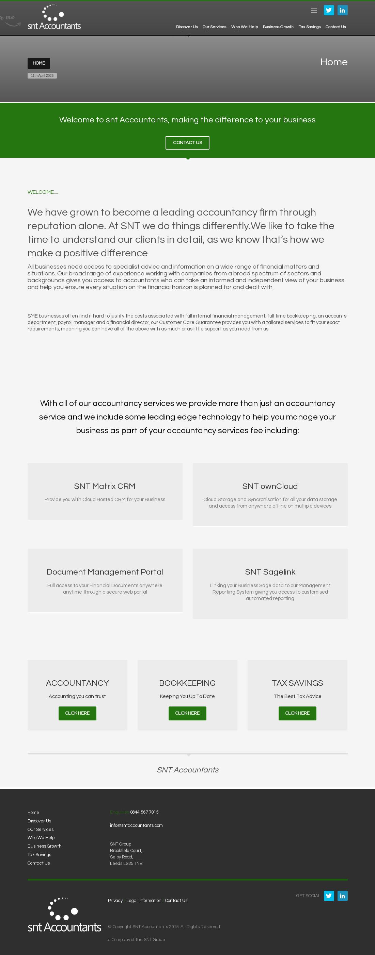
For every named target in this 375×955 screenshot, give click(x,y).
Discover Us (39, 819)
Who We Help (41, 836)
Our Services (40, 827)
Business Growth (45, 844)
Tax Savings (39, 853)
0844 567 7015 (144, 810)
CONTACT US (187, 141)
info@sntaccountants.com (136, 823)
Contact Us (39, 861)
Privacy (115, 899)
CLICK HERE (77, 711)
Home (33, 810)
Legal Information (143, 899)
